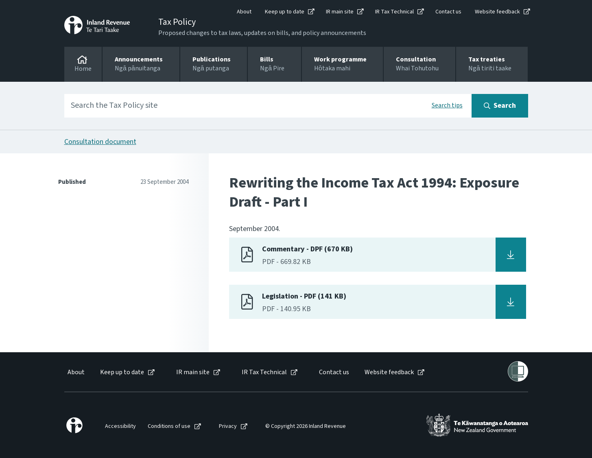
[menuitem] (75, 372)
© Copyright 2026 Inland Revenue (305, 426)
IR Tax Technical (394, 12)
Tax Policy (177, 21)
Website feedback (497, 12)
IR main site (340, 12)
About (244, 12)
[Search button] (500, 106)
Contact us (448, 12)
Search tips (447, 105)
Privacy (228, 426)
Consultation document (100, 142)
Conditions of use (169, 426)
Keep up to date (284, 12)
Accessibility (120, 426)
